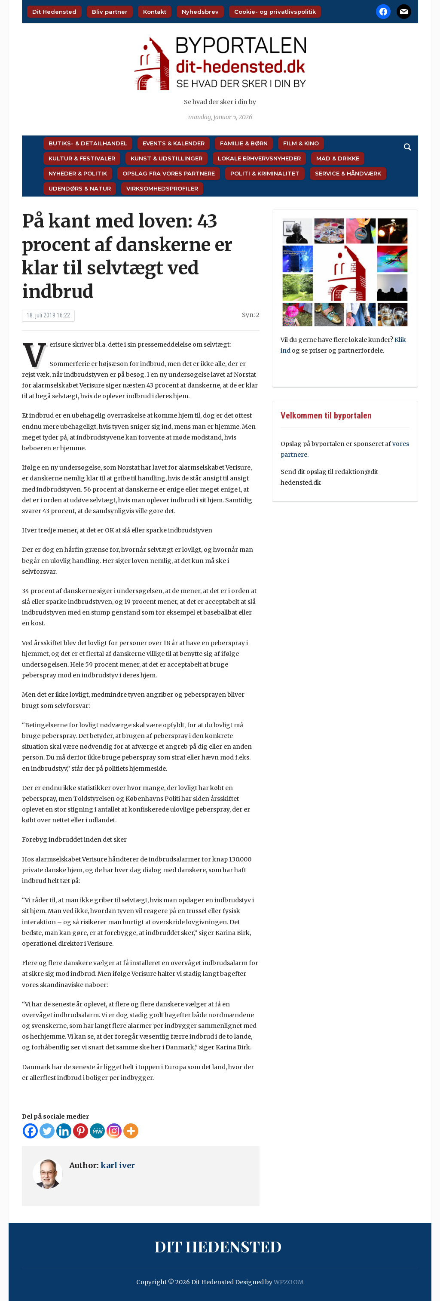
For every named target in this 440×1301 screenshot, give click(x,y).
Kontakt (154, 11)
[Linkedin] (63, 1130)
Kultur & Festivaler (82, 158)
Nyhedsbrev (200, 11)
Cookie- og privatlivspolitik (275, 11)
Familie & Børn (244, 143)
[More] (130, 1130)
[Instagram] (114, 1130)
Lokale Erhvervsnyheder (259, 158)
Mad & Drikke (337, 158)
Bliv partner (110, 11)
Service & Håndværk (348, 173)
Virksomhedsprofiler (162, 188)
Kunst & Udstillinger (166, 158)
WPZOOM (289, 1282)
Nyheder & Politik (78, 173)
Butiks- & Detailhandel (88, 143)
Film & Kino (301, 143)
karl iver (118, 1165)
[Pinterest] (80, 1130)
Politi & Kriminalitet (264, 173)
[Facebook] (30, 1130)
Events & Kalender (174, 143)
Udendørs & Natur (80, 188)
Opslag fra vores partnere (168, 173)
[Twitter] (47, 1130)
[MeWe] (97, 1130)
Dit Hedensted (54, 11)
